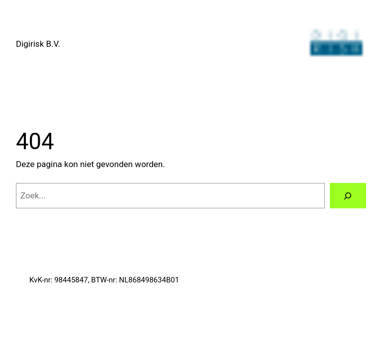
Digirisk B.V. (38, 44)
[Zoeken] (348, 195)
